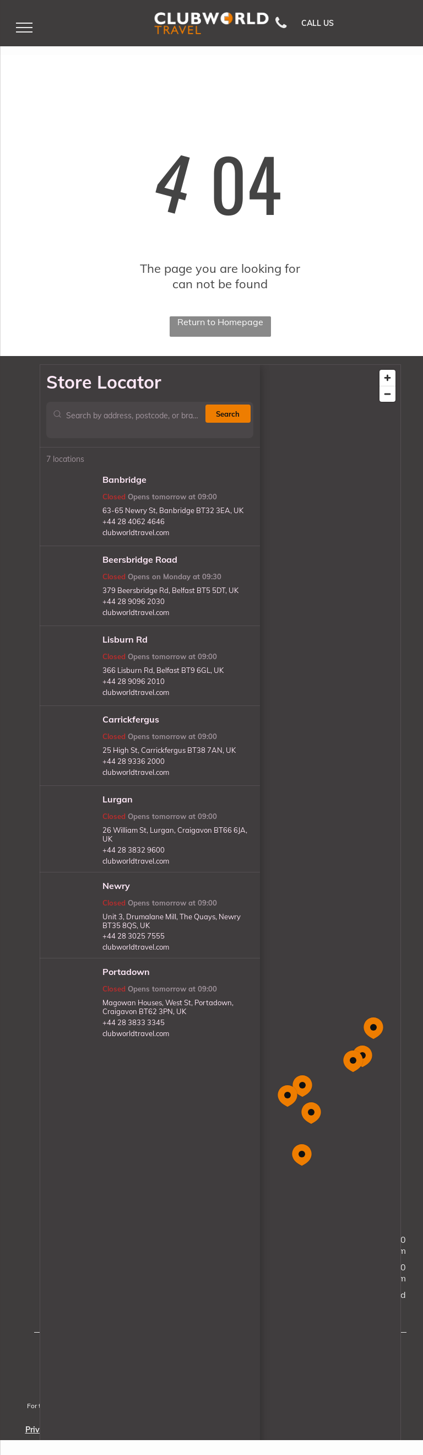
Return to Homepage (220, 321)
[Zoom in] (387, 378)
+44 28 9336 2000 (133, 761)
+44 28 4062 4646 (133, 521)
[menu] (24, 27)
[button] (311, 1113)
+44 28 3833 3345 (133, 1022)
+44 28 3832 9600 (133, 849)
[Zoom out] (387, 394)
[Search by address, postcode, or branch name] (133, 420)
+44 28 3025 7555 (133, 935)
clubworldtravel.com (135, 532)
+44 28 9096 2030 (133, 601)
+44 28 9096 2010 (133, 681)
